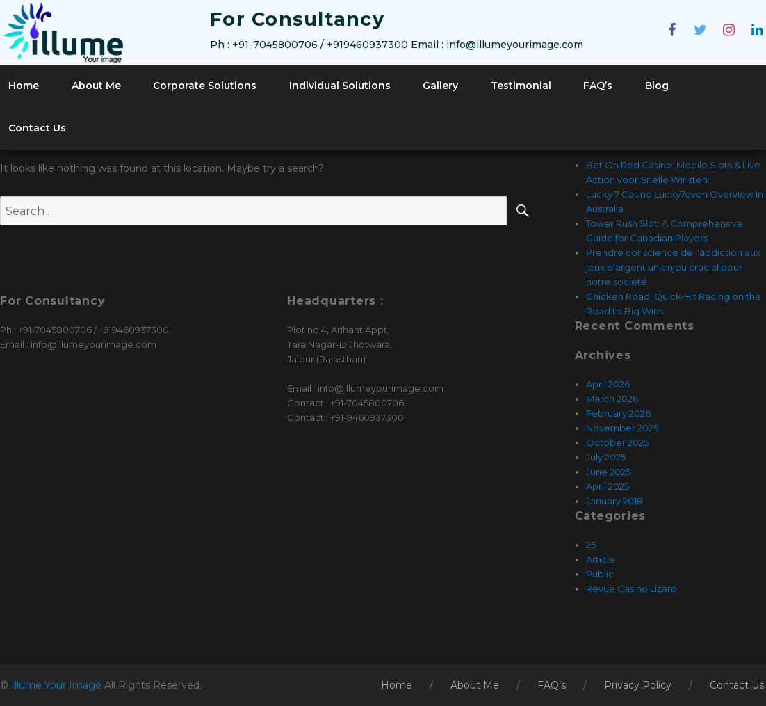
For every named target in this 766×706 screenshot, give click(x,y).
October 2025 (617, 442)
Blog (657, 85)
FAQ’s (597, 85)
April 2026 (608, 384)
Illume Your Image (57, 685)
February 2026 (618, 413)
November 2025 (622, 427)
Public (600, 573)
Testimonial (521, 85)
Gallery (440, 85)
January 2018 (614, 500)
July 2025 (606, 457)
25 (591, 544)
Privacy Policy (637, 685)
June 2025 (608, 471)
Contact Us (37, 128)
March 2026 (612, 398)
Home (23, 85)
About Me (96, 85)
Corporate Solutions (204, 85)
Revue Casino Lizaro (631, 588)
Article (600, 559)
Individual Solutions (340, 85)
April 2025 (607, 486)
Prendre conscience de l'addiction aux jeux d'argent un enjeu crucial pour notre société (673, 267)
